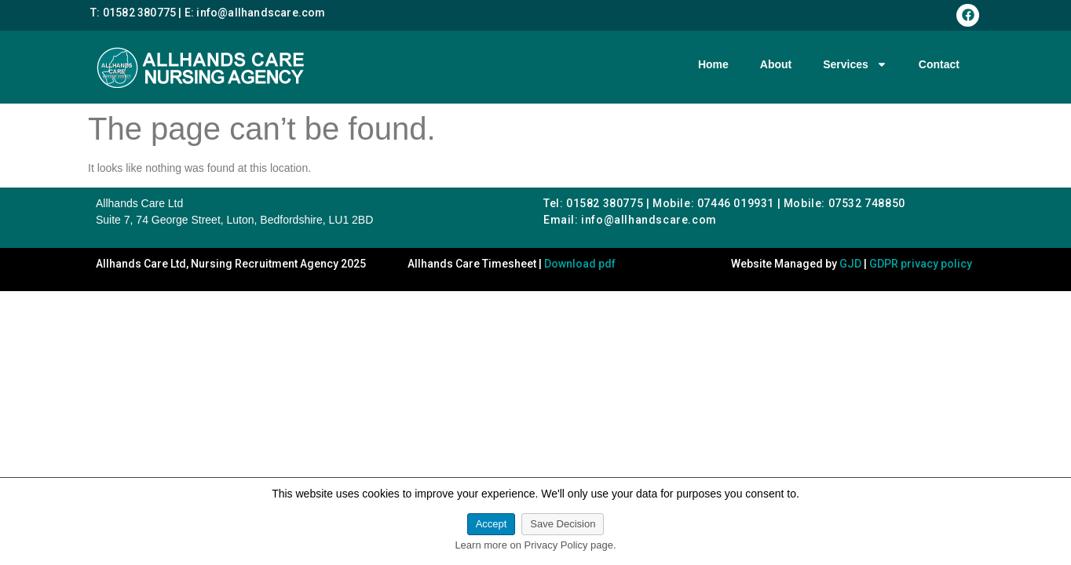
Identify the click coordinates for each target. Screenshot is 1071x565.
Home (713, 64)
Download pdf (580, 263)
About (775, 64)
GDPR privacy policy (920, 263)
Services (855, 64)
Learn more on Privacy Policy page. (535, 545)
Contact (939, 64)
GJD (850, 263)
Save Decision (562, 524)
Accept (491, 524)
